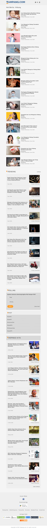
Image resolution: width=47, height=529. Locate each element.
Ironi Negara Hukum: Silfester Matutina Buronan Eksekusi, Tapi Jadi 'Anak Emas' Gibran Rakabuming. (18, 369)
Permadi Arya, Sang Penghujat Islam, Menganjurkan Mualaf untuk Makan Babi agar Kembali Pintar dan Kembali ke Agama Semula (17, 393)
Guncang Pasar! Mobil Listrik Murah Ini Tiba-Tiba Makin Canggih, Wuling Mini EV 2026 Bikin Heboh (18, 216)
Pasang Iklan (21, 510)
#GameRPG (9, 325)
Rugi (10, 297)
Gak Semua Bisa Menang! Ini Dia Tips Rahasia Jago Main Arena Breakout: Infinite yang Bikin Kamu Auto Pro (16, 240)
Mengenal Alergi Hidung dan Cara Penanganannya (29, 59)
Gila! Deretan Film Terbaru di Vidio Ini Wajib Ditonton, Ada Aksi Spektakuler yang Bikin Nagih (17, 253)
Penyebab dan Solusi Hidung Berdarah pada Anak (28, 149)
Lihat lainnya (36, 486)
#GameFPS (9, 331)
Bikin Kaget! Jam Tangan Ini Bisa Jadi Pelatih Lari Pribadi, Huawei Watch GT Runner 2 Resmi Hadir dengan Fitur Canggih (17, 277)
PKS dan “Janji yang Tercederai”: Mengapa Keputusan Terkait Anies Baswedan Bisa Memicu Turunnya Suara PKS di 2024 (18, 405)
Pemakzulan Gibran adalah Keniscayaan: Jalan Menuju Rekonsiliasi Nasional (18, 466)
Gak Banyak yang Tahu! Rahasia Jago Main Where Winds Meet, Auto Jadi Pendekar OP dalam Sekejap (16, 191)
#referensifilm (10, 322)
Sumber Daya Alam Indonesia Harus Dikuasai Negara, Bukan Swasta (17, 429)
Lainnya (39, 171)
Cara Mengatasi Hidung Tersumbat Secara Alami (30, 25)
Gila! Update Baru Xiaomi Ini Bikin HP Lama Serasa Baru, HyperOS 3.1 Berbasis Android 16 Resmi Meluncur (17, 228)
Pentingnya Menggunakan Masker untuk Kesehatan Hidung (29, 92)
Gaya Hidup (23, 15)
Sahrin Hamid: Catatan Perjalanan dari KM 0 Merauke (18, 381)
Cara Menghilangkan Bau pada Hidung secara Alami (29, 36)
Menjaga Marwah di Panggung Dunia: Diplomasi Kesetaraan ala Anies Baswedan (17, 345)
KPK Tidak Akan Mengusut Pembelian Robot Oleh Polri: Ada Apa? (17, 454)
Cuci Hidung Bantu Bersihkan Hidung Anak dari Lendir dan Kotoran (30, 13)
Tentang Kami (5, 510)
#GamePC (9, 316)
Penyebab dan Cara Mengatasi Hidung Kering (31, 115)
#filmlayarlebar (11, 328)
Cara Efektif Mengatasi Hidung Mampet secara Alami (29, 104)
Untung (10, 301)
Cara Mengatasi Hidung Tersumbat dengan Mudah (30, 138)
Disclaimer (27, 510)
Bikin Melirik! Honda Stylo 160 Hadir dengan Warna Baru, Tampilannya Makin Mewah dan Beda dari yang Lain (17, 265)
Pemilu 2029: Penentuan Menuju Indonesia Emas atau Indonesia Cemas (18, 478)
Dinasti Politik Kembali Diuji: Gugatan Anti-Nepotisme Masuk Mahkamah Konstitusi (18, 357)
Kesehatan (23, 38)
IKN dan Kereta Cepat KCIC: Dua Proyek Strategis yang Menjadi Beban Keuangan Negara (18, 442)
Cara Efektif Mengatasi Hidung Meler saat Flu (30, 70)
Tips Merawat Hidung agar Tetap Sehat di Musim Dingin (29, 160)
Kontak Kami (42, 510)
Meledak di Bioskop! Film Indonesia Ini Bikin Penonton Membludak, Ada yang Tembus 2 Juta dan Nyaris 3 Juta (17, 203)
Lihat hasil (37, 306)
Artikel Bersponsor (13, 510)
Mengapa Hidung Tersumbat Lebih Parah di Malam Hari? (30, 81)
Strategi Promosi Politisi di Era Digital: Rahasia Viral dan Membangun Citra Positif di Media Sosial (18, 417)
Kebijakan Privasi (34, 510)
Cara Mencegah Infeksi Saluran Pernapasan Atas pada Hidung (29, 126)
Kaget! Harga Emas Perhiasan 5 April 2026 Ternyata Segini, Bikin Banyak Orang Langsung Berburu (16, 179)
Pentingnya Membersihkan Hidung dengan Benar (30, 47)
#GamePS (9, 319)
